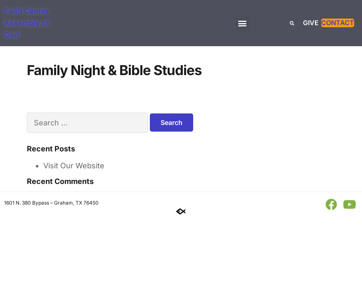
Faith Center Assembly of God (26, 23)
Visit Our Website (73, 165)
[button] (242, 23)
